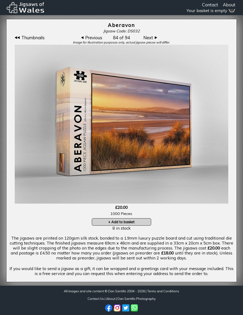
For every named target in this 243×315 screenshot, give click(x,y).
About (229, 5)
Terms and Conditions (163, 291)
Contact (210, 5)
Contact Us (96, 299)
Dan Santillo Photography (136, 299)
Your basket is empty (211, 10)
